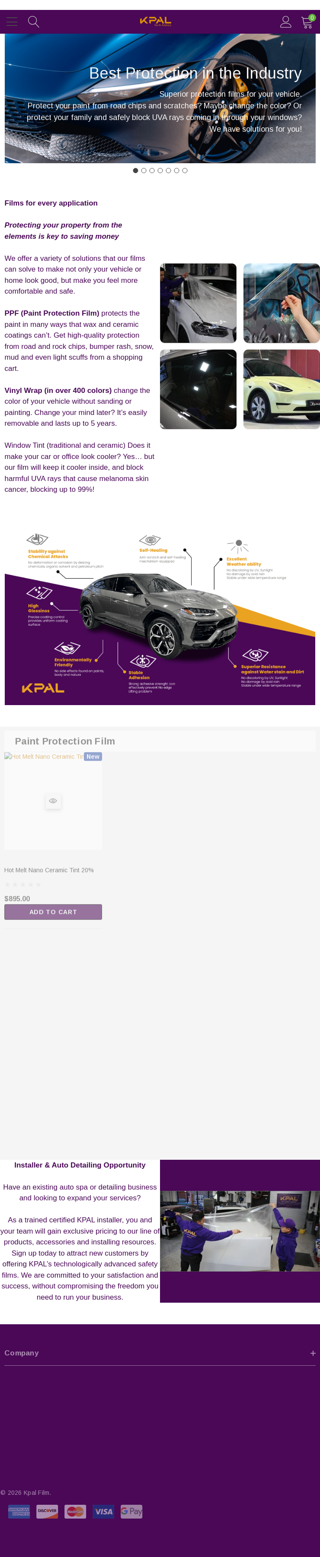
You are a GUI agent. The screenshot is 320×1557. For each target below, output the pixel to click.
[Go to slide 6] (176, 170)
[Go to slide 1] (135, 170)
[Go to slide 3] (151, 170)
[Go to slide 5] (168, 170)
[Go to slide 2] (143, 170)
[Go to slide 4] (160, 170)
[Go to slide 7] (184, 170)
